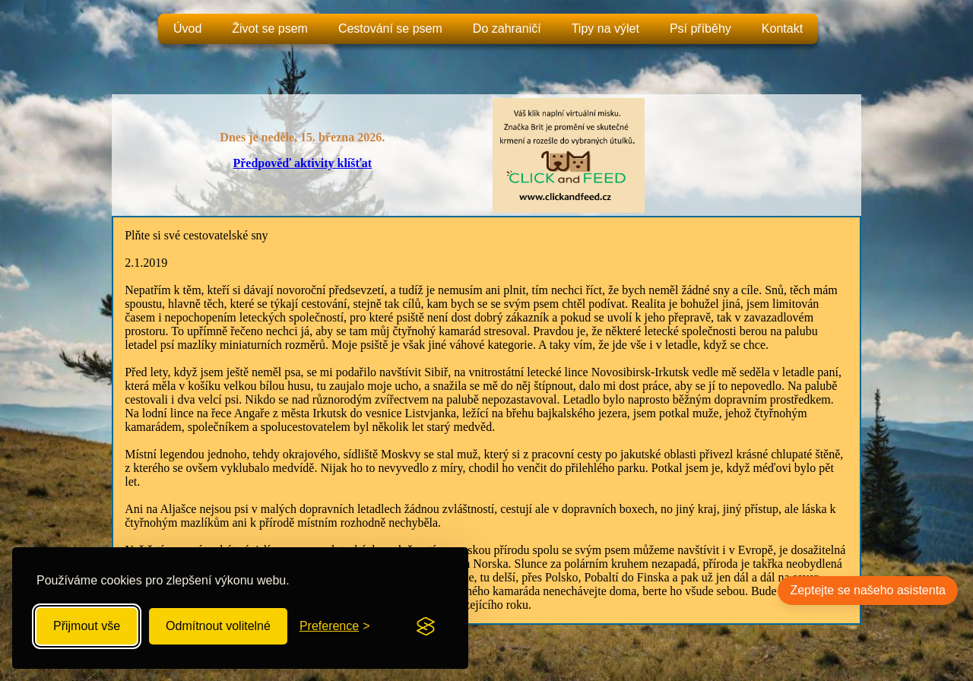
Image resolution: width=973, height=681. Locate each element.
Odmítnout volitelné (218, 625)
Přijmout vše (86, 625)
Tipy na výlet (605, 28)
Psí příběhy (700, 28)
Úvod (187, 28)
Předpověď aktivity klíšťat (302, 163)
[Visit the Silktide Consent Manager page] (425, 626)
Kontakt (782, 28)
